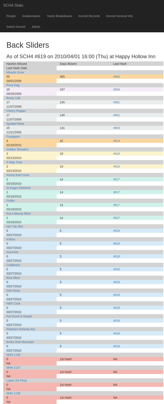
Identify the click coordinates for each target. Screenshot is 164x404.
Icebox (10, 239)
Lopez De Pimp (16, 380)
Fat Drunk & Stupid (19, 316)
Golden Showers (17, 149)
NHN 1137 (13, 367)
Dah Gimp (13, 290)
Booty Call (13, 98)
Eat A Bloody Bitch (18, 213)
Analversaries (31, 16)
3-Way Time (14, 162)
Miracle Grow (15, 72)
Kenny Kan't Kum (17, 175)
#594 (116, 89)
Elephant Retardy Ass (20, 329)
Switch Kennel (15, 26)
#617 (116, 179)
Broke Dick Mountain (20, 342)
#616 (116, 153)
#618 (116, 230)
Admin (36, 26)
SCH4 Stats (13, 5)
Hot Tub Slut (14, 226)
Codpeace (13, 265)
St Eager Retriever (18, 188)
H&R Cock (13, 303)
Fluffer (10, 200)
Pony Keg (12, 85)
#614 (116, 141)
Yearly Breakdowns (59, 16)
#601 (116, 102)
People (11, 16)
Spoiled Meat (15, 123)
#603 (116, 128)
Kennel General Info (119, 16)
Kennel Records (89, 16)
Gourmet (12, 252)
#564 (116, 76)
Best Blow (13, 277)
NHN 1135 (13, 393)
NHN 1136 (13, 354)
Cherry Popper (16, 111)
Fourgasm (13, 136)
